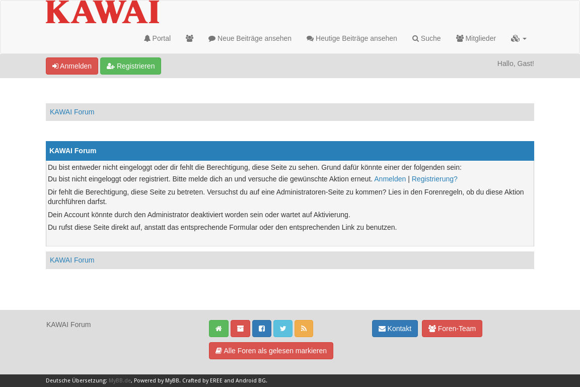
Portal (157, 38)
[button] (518, 38)
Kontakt (395, 329)
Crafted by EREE (202, 380)
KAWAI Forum (72, 112)
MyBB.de (120, 380)
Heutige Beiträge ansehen (352, 38)
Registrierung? (435, 179)
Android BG (251, 380)
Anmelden (72, 66)
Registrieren (131, 66)
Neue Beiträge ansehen (250, 38)
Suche (426, 38)
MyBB (172, 380)
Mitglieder (476, 38)
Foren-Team (452, 329)
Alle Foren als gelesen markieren (271, 351)
